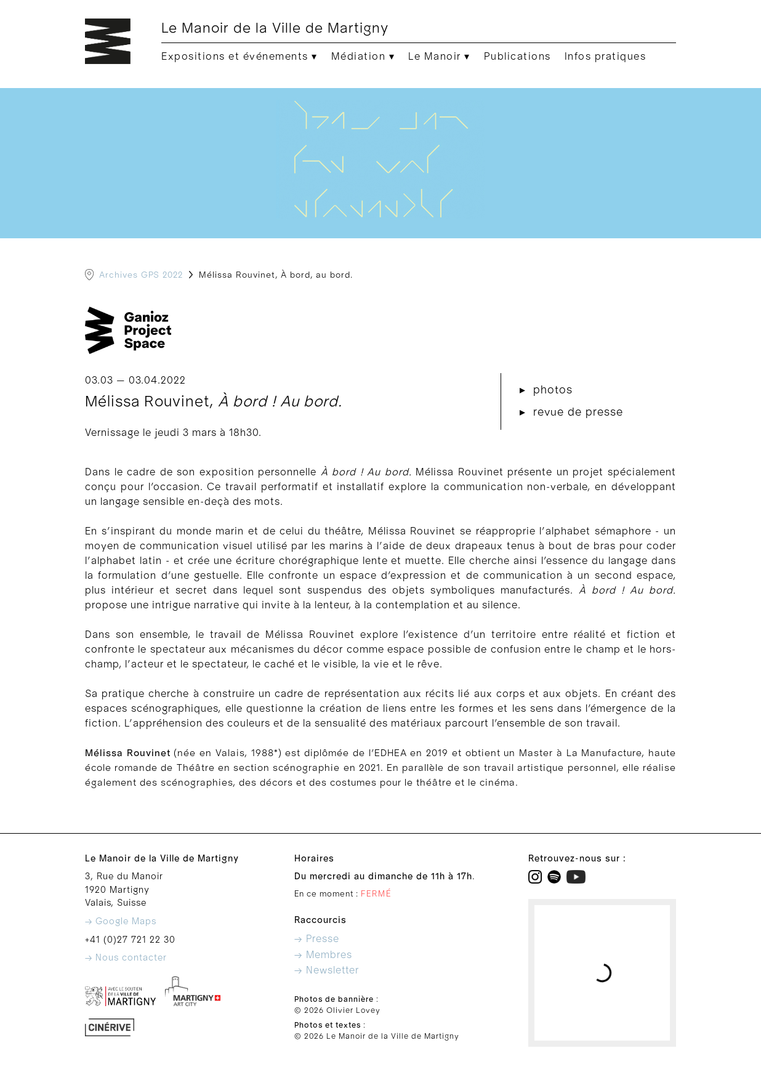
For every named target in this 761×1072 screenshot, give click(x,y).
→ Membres (323, 955)
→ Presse (316, 939)
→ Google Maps (120, 921)
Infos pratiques (605, 57)
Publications (517, 57)
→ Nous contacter (126, 957)
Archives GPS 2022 (141, 275)
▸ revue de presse (571, 412)
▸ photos (546, 390)
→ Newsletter (326, 970)
